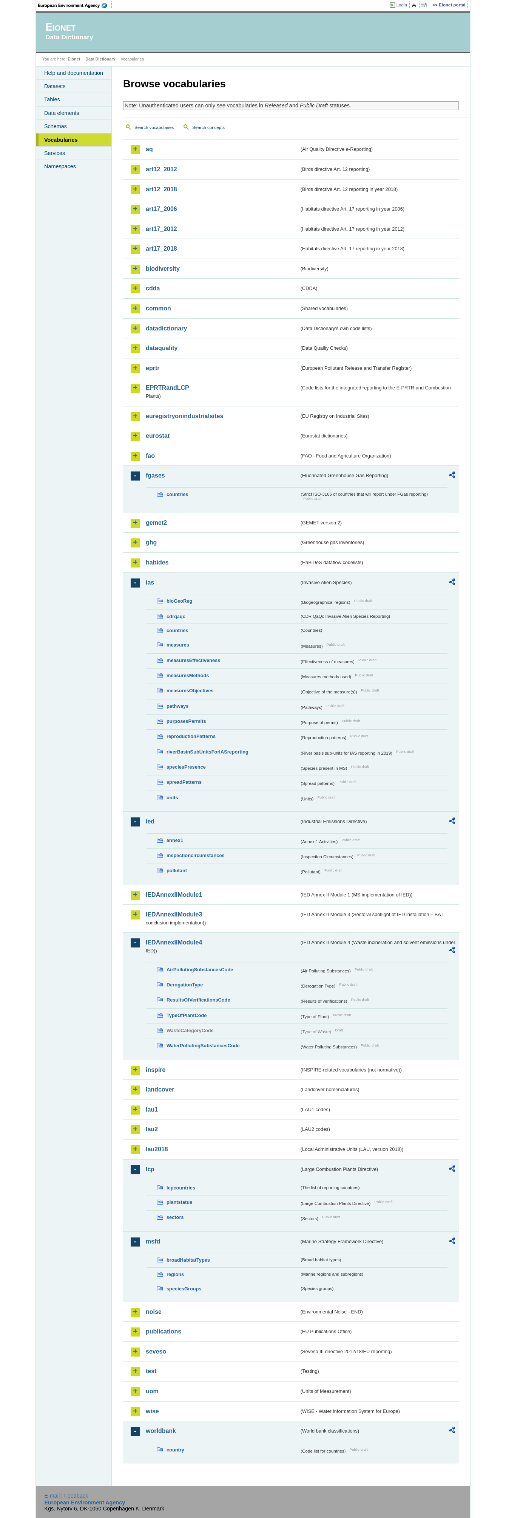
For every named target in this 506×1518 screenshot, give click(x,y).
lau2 (152, 1129)
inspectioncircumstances (196, 855)
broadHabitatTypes (188, 1260)
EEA (75, 5)
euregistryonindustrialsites (184, 416)
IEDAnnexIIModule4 (174, 942)
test (151, 1371)
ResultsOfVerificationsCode (198, 1000)
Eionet (74, 59)
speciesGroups (184, 1289)
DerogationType (185, 985)
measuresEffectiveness (193, 660)
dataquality (161, 348)
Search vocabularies (154, 127)
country (175, 1450)
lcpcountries (181, 1188)
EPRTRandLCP (167, 388)
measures (178, 645)
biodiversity (163, 268)
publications (163, 1331)
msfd (153, 1241)
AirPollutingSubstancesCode (200, 969)
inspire (155, 1070)
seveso (156, 1351)
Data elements (61, 113)
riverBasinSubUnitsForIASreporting (207, 752)
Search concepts (208, 127)
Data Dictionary (100, 59)
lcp (150, 1169)
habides (157, 562)
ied (150, 821)
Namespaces (60, 166)
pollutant (177, 870)
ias (150, 582)
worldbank (161, 1431)
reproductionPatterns (191, 736)
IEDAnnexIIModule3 (174, 914)
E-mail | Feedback (66, 1496)
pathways (177, 706)
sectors (175, 1217)
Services (54, 153)
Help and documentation (73, 73)
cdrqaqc (176, 616)
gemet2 (156, 522)
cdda (153, 288)
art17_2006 (161, 209)
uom (152, 1391)
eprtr (152, 368)
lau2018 (157, 1149)
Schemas (55, 126)
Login (401, 5)
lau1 (152, 1109)
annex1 (175, 840)
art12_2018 (161, 189)
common (158, 308)
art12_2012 (161, 169)
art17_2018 (161, 248)
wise (152, 1411)
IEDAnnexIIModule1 (174, 895)
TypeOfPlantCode (187, 1015)
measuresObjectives (190, 690)
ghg (151, 542)
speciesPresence (186, 767)
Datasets (55, 86)
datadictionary (166, 328)
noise (154, 1312)
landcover (160, 1089)
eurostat (158, 436)
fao (150, 456)
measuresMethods (188, 675)
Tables (52, 99)
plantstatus (179, 1202)
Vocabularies (61, 140)
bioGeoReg (179, 601)
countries (177, 494)
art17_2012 (161, 229)
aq (149, 149)
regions (175, 1274)
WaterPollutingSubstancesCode (203, 1045)
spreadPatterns (184, 782)
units (172, 797)
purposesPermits (186, 721)
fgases (155, 475)
